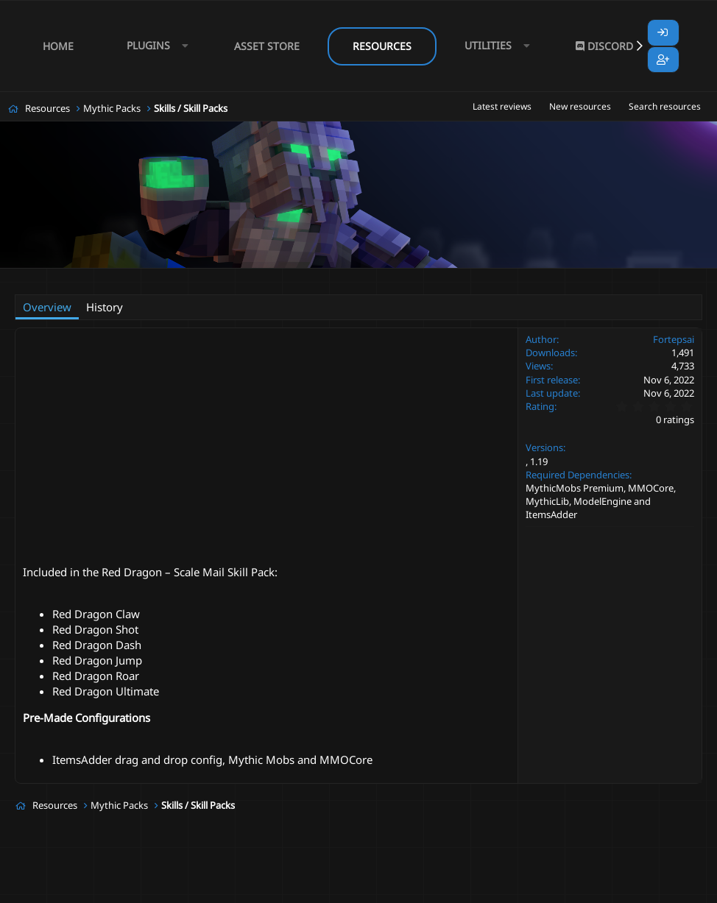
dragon (218, 277)
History (104, 307)
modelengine (273, 277)
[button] (154, 46)
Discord (604, 46)
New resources (580, 106)
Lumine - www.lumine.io (657, 889)
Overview (47, 307)
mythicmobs (337, 277)
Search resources (665, 106)
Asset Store (267, 46)
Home (58, 46)
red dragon (397, 277)
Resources (382, 46)
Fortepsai (88, 276)
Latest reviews (502, 106)
